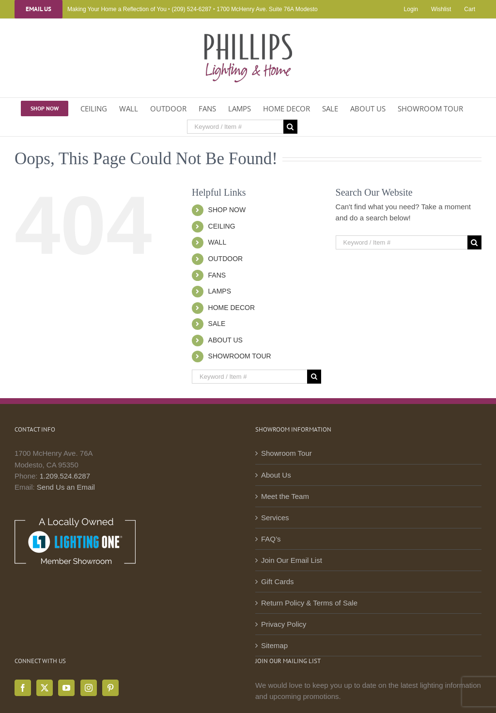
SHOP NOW (227, 210)
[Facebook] (23, 688)
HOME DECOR (231, 307)
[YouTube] (66, 688)
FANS (217, 275)
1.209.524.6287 (65, 476)
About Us (276, 475)
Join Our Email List (291, 560)
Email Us (38, 9)
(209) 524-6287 (191, 9)
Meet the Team (285, 496)
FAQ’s (271, 539)
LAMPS (219, 291)
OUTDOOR (225, 259)
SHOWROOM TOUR (239, 356)
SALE (217, 323)
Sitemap (274, 645)
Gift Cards (277, 581)
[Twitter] (44, 688)
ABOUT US (225, 340)
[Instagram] (88, 688)
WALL (217, 242)
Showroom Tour (286, 453)
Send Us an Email (66, 487)
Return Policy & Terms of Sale (309, 603)
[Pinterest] (110, 688)
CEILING (221, 226)
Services (275, 517)
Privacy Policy (283, 624)
